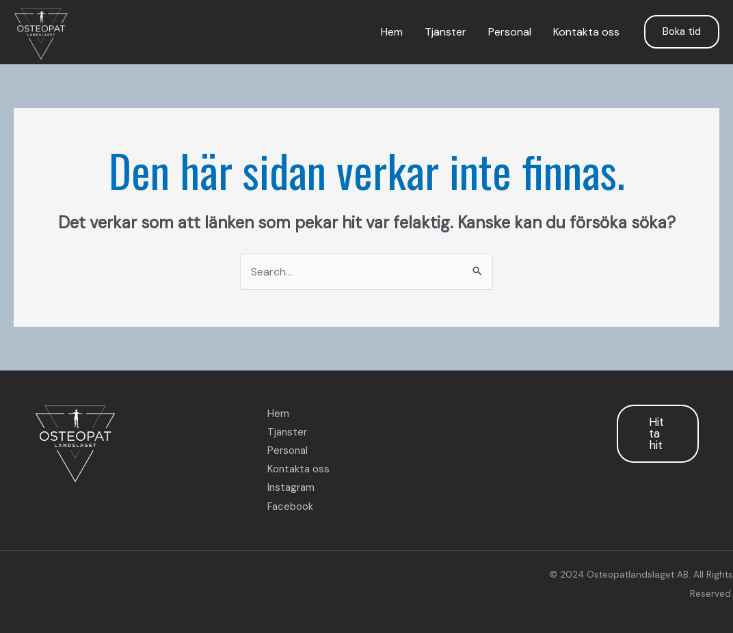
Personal (509, 32)
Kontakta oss (586, 32)
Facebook (290, 506)
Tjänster (445, 32)
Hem (392, 32)
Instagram (291, 487)
